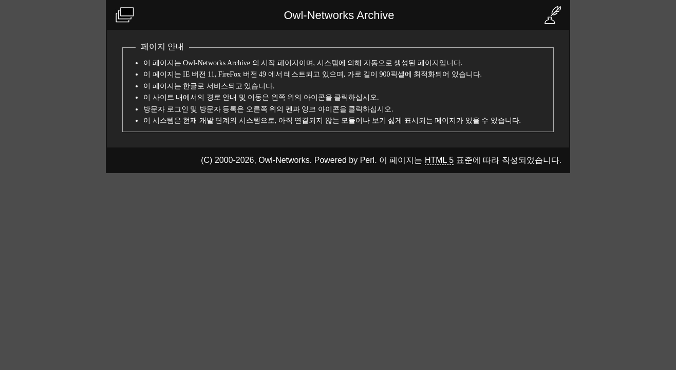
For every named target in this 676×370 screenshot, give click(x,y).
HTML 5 (439, 160)
